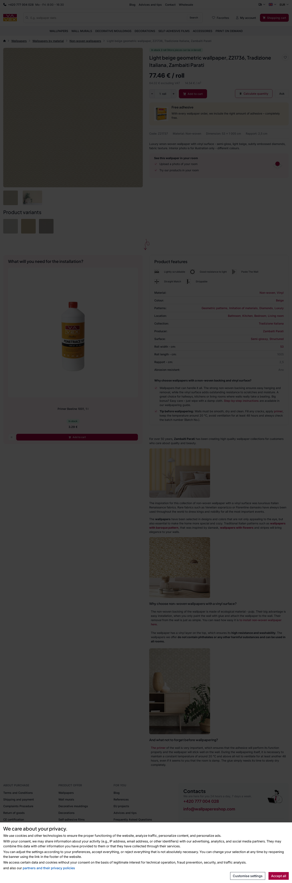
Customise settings (248, 876)
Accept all (278, 876)
